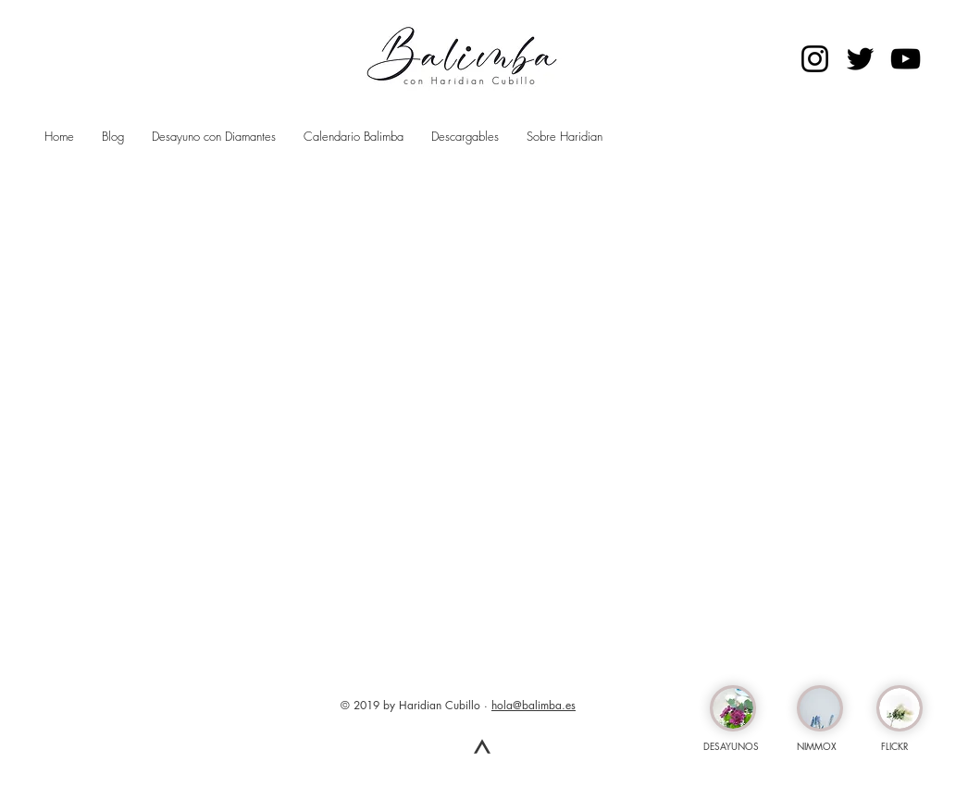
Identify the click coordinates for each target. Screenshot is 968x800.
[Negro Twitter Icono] (860, 59)
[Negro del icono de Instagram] (815, 59)
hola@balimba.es (533, 705)
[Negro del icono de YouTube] (905, 59)
